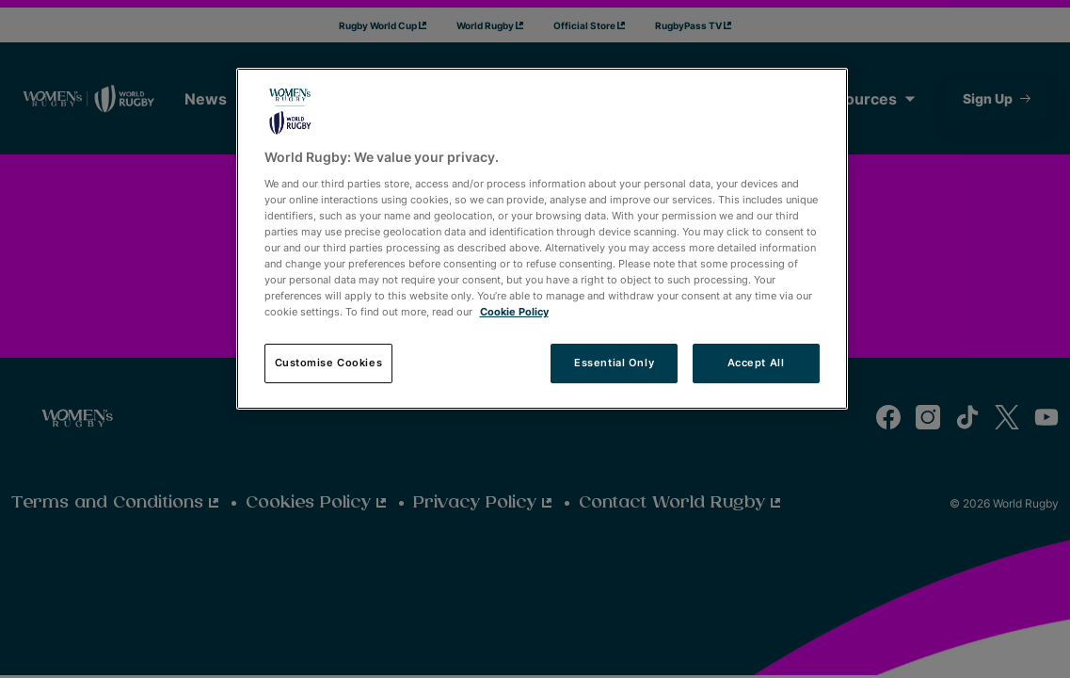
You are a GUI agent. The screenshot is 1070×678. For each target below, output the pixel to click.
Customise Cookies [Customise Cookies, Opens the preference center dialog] (329, 362)
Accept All (756, 362)
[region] (542, 239)
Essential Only (614, 362)
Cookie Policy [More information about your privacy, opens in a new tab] (514, 311)
